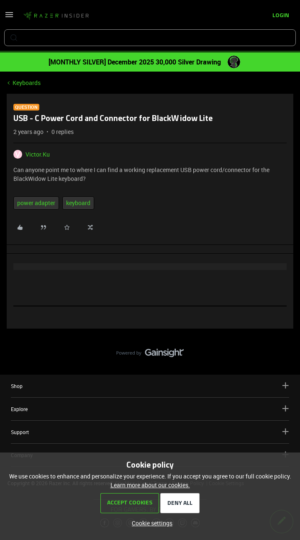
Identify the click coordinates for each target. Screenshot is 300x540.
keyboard (78, 203)
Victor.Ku (38, 154)
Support (150, 431)
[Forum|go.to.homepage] (56, 16)
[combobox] (150, 37)
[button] (9, 17)
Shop (150, 385)
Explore (150, 408)
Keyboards (27, 83)
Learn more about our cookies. (150, 485)
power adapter (36, 203)
